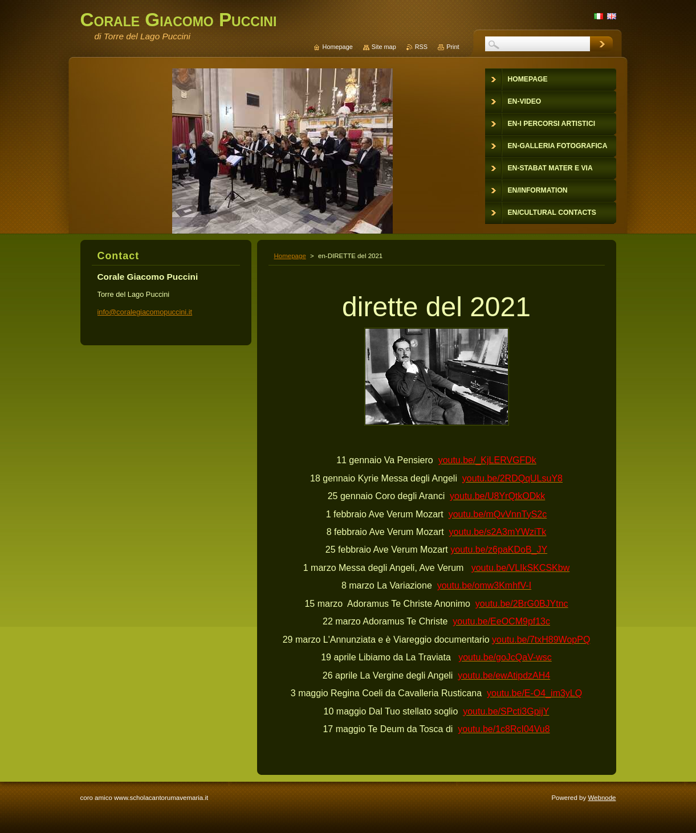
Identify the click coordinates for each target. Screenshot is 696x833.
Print (452, 46)
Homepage (290, 255)
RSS (421, 46)
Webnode (602, 797)
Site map (384, 46)
